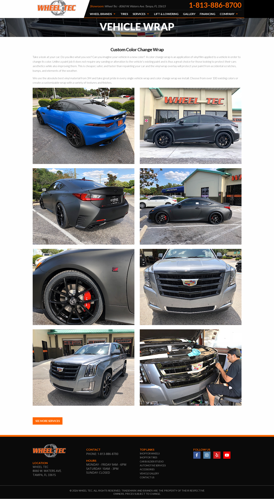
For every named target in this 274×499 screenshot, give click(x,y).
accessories (147, 469)
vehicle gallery (149, 473)
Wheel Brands (101, 14)
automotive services (153, 465)
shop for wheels (150, 453)
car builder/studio (152, 461)
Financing (207, 14)
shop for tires (148, 457)
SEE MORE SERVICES (47, 420)
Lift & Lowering (166, 14)
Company (227, 14)
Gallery (189, 14)
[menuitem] (103, 14)
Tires (124, 14)
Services (139, 14)
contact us (147, 477)
